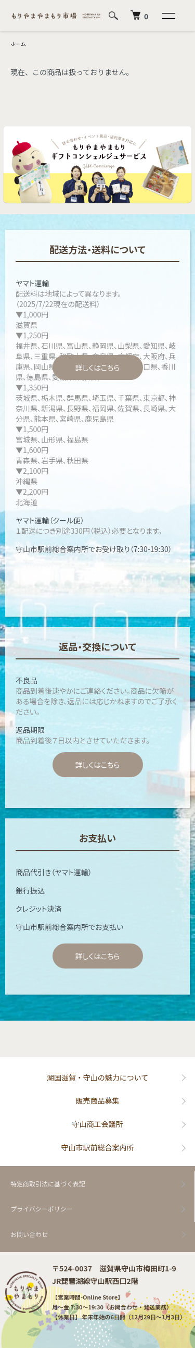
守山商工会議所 (97, 1124)
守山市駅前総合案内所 (97, 1147)
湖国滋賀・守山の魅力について (98, 1077)
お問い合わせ (29, 1234)
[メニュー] (168, 15)
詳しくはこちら (97, 367)
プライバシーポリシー (41, 1208)
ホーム (18, 43)
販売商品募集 (98, 1100)
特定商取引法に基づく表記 (47, 1183)
